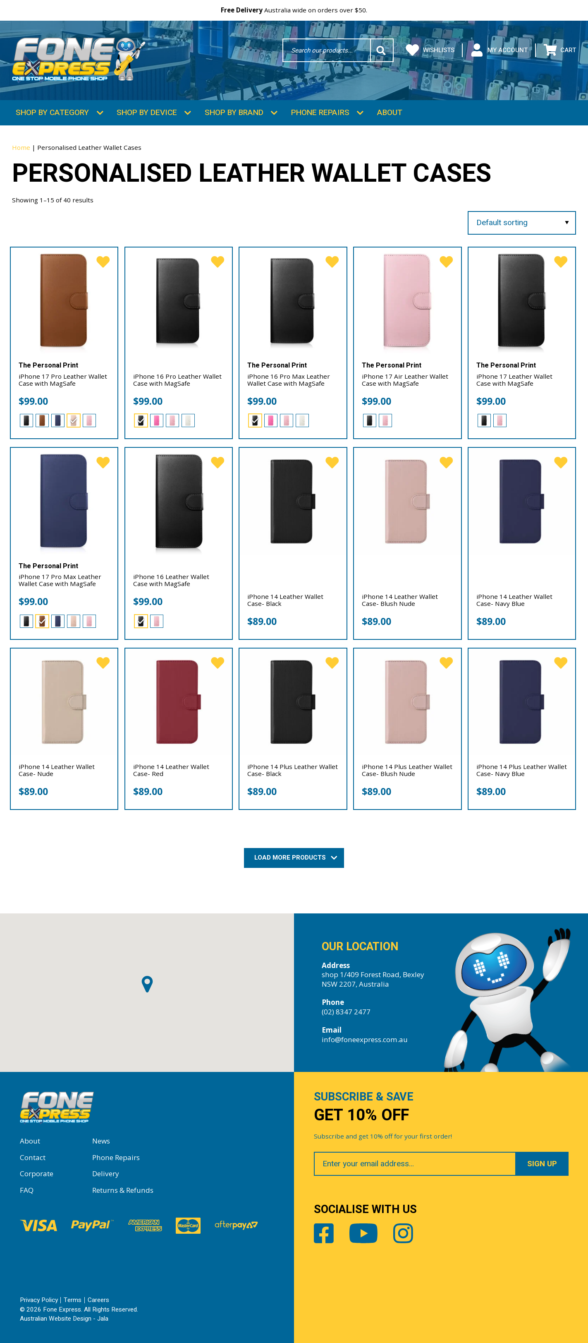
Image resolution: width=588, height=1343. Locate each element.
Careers (98, 1300)
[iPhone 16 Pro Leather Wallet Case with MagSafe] (178, 300)
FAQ (26, 1190)
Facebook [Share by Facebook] (324, 1233)
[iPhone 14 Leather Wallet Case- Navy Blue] (521, 501)
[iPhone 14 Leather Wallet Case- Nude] (64, 702)
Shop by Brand (234, 112)
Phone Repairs (320, 112)
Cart (559, 50)
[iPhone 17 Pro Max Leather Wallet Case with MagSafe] (64, 501)
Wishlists (430, 50)
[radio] (26, 420)
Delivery (105, 1173)
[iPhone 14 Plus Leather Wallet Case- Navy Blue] (521, 702)
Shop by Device (147, 112)
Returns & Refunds (122, 1190)
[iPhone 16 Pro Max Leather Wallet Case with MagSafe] (292, 300)
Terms (72, 1300)
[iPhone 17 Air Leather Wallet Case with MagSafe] (407, 300)
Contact (32, 1157)
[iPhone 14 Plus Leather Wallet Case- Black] (292, 702)
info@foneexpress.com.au (365, 1039)
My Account (499, 50)
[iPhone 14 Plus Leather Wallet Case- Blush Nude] (407, 702)
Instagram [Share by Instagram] (403, 1233)
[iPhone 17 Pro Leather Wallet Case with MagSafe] (64, 300)
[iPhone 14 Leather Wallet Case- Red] (178, 702)
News (101, 1141)
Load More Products (294, 857)
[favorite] (103, 262)
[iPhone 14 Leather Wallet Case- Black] (292, 501)
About (389, 112)
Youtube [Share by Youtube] (363, 1233)
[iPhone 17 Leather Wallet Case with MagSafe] (521, 300)
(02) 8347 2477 (346, 1011)
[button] (147, 984)
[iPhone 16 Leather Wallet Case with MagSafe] (178, 501)
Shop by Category (52, 112)
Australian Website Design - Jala (64, 1318)
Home (21, 147)
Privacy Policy (39, 1300)
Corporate (36, 1173)
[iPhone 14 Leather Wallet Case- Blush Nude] (407, 501)
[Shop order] (522, 223)
